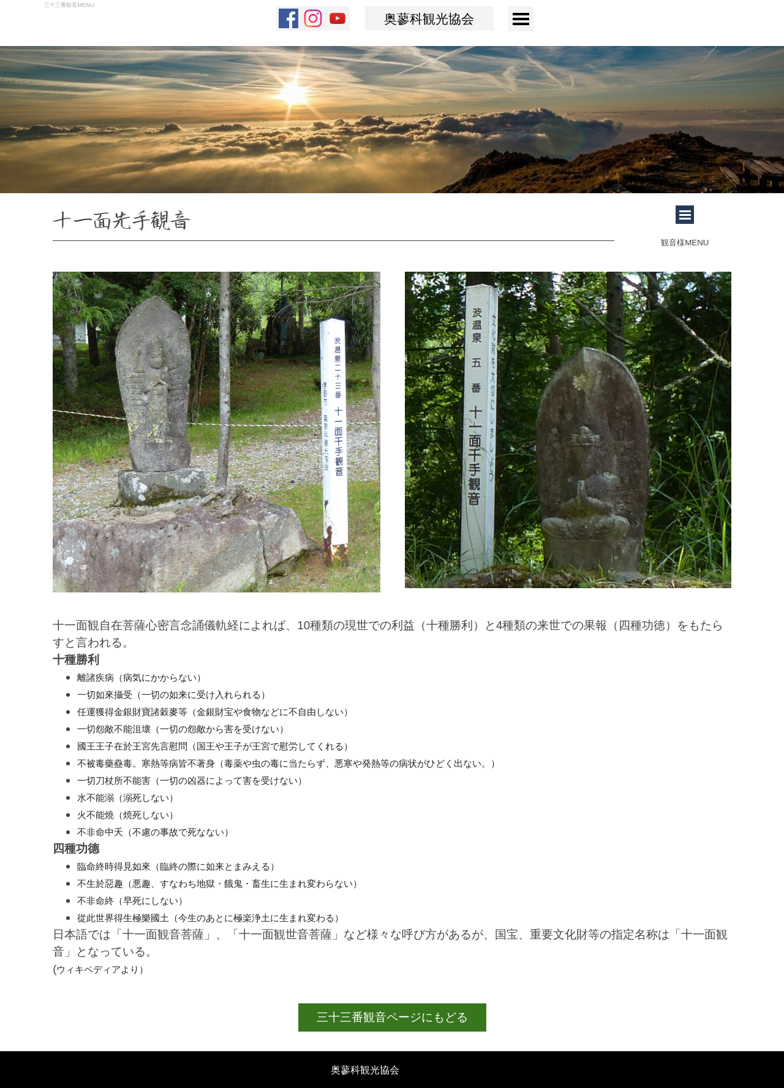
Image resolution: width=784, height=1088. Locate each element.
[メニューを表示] (520, 18)
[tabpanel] (333, 223)
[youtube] (337, 18)
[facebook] (288, 18)
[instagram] (313, 18)
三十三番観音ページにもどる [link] (392, 1017)
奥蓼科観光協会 (429, 19)
